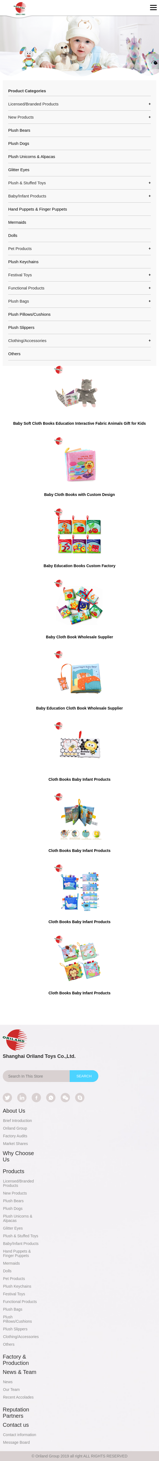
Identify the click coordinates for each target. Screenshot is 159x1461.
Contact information (19, 1435)
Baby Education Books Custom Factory (80, 566)
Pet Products (14, 1278)
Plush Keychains (23, 261)
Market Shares (15, 1143)
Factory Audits (15, 1136)
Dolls (12, 235)
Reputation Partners (16, 1413)
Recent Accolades (18, 1397)
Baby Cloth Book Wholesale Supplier (79, 637)
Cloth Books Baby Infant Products (79, 779)
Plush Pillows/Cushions (29, 314)
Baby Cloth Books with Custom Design (79, 494)
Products (13, 1171)
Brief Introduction (17, 1120)
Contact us (16, 1425)
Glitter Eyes (19, 169)
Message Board (16, 1442)
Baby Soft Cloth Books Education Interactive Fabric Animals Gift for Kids (79, 423)
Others (14, 353)
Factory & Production (16, 1360)
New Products (15, 1193)
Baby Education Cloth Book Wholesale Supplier (79, 708)
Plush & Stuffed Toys (20, 1236)
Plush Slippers (21, 327)
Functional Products (20, 1301)
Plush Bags (12, 1309)
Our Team (11, 1389)
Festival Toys (14, 1294)
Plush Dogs (18, 143)
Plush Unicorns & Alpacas (31, 156)
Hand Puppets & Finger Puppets (37, 209)
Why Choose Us (18, 1156)
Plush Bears (19, 130)
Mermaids (17, 222)
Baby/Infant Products (21, 1243)
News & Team (19, 1372)
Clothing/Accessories (21, 1336)
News (8, 1382)
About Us (14, 1111)
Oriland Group (15, 1128)
